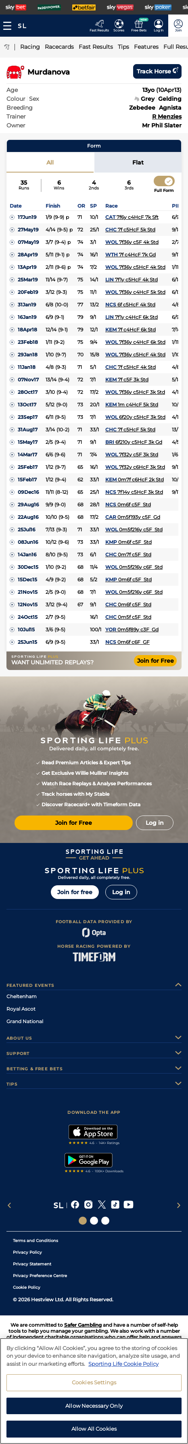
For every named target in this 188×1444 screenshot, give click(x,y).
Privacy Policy (27, 1252)
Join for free (74, 892)
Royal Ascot (21, 1009)
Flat (138, 162)
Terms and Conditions (35, 1240)
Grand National (24, 1021)
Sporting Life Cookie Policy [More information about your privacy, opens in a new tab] (123, 1367)
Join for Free (155, 660)
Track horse (157, 71)
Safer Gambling (83, 1325)
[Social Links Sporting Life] (83, 1221)
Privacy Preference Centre (40, 1275)
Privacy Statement (32, 1264)
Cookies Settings (94, 1385)
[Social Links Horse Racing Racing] (94, 1221)
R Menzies (167, 116)
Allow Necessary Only (94, 1409)
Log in (121, 892)
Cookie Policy (26, 1287)
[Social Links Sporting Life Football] (105, 1221)
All (50, 162)
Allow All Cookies (94, 1432)
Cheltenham (21, 996)
